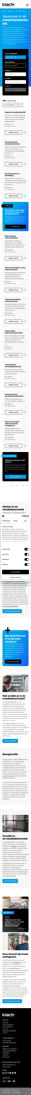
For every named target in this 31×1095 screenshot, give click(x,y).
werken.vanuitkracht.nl (9, 1064)
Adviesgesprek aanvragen (12, 611)
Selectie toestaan (15, 577)
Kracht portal (6, 1066)
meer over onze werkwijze (10, 606)
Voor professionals (7, 1024)
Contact (4, 1032)
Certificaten (5, 1052)
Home (4, 11)
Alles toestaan (15, 572)
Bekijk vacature (13, 132)
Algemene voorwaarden (9, 1048)
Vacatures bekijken (10, 741)
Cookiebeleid (16, 1092)
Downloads (5, 1056)
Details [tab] (15, 521)
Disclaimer (5, 1054)
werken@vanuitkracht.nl (9, 1042)
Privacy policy (6, 1092)
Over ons (5, 1028)
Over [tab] (25, 521)
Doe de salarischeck (13, 661)
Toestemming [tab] (6, 521)
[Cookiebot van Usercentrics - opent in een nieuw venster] (22, 516)
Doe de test (15, 226)
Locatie (8, 78)
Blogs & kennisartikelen (9, 1030)
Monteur (14, 846)
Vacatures (10, 11)
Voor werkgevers (7, 1026)
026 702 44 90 (6, 1040)
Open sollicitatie (15, 476)
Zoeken (7, 70)
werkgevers (16, 962)
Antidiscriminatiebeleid (9, 1050)
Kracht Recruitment (8, 776)
